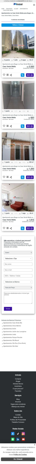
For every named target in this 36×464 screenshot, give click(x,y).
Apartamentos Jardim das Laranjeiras (14, 331)
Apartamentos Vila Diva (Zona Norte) (14, 343)
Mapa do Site (18, 417)
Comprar (18, 379)
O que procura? (18, 389)
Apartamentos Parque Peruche (12, 337)
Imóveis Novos (18, 384)
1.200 (30, 169)
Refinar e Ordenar (18, 25)
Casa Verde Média (9, 66)
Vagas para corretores (18, 404)
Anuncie (18, 402)
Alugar (18, 381)
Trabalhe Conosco (18, 422)
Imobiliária (18, 386)
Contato (18, 415)
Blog (18, 399)
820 (31, 118)
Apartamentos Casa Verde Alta (12, 323)
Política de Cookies (20, 455)
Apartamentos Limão (9, 334)
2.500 (30, 67)
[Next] (31, 44)
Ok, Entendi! (18, 459)
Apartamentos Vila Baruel (11, 340)
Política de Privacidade (18, 420)
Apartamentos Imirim (9, 328)
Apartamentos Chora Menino (12, 326)
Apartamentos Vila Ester (10, 346)
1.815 (30, 220)
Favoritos (18, 391)
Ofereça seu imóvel (18, 407)
